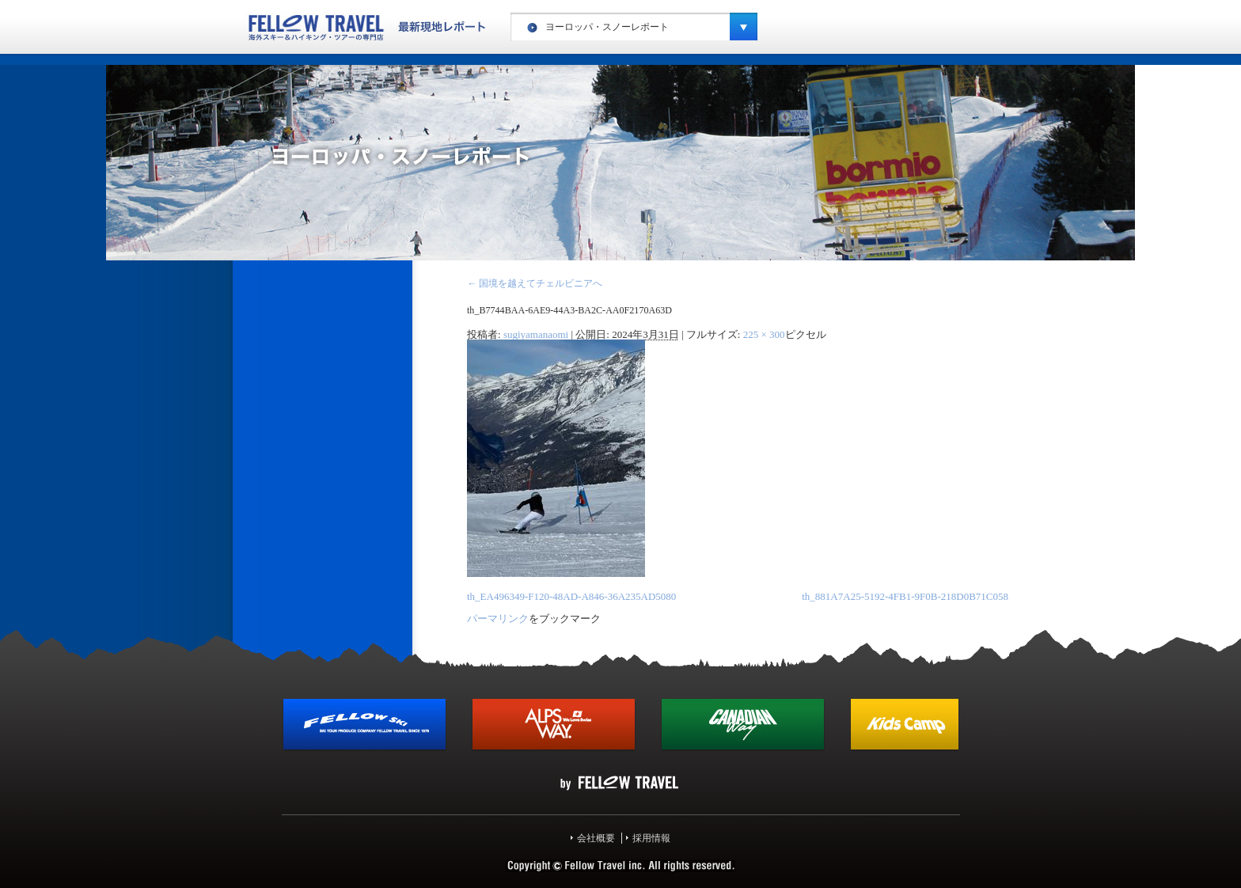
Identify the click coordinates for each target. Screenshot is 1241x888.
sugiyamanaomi (535, 334)
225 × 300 (764, 334)
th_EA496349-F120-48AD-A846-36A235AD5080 (571, 596)
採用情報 (651, 838)
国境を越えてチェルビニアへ (534, 283)
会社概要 (596, 838)
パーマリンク (498, 618)
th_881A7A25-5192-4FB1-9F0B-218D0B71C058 (905, 596)
